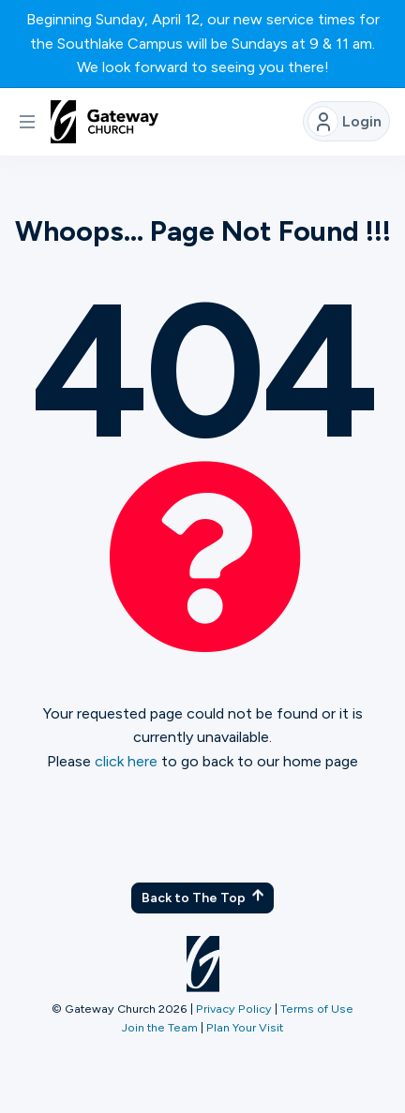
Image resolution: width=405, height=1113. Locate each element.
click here (126, 761)
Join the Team (160, 1027)
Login (345, 121)
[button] (27, 122)
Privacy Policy (234, 1009)
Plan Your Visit (244, 1027)
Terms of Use (316, 1009)
